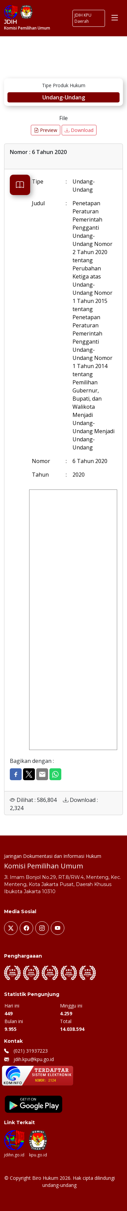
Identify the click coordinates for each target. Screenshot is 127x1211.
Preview (45, 130)
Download (79, 130)
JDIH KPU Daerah (83, 18)
